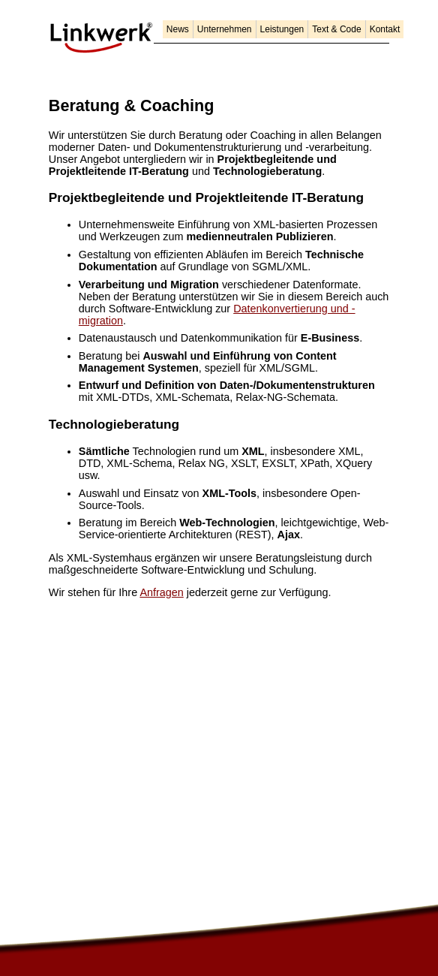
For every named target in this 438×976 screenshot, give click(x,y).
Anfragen (161, 592)
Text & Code (336, 29)
